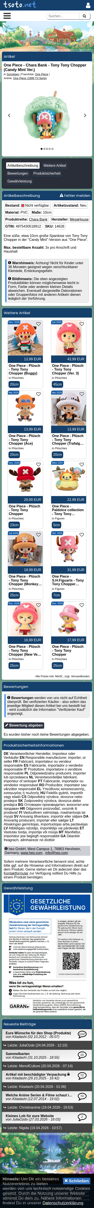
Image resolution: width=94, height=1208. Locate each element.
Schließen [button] (76, 1180)
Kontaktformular (16, 874)
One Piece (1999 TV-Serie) (30, 78)
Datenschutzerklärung (62, 1203)
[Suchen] (84, 16)
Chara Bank (38, 219)
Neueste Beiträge (20, 1024)
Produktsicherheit (47, 173)
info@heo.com (56, 853)
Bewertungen (17, 173)
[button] (7, 16)
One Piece (41, 74)
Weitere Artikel (55, 165)
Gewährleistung (19, 181)
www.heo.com (32, 853)
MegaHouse (79, 219)
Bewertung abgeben (24, 726)
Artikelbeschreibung (22, 165)
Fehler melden (75, 195)
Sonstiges (13, 74)
